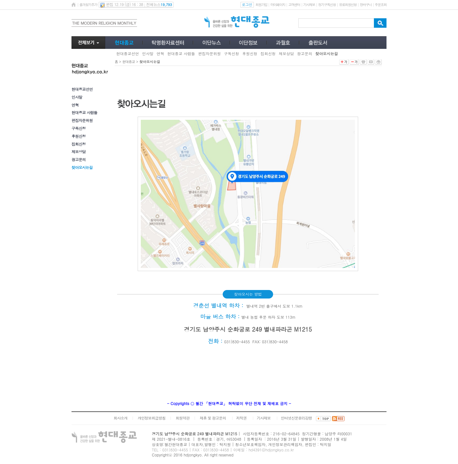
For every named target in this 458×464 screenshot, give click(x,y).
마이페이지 (277, 4)
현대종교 (128, 61)
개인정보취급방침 (151, 417)
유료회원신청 (348, 4)
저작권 (241, 417)
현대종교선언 (82, 89)
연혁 (75, 104)
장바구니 (365, 4)
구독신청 (79, 128)
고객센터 (294, 4)
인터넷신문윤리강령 (296, 417)
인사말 (77, 97)
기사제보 (309, 4)
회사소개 (120, 417)
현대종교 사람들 (84, 112)
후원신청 (79, 136)
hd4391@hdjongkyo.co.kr (271, 449)
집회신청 (79, 144)
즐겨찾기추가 (88, 4)
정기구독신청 (327, 4)
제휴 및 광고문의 (213, 417)
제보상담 (79, 151)
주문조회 (380, 4)
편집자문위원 (82, 120)
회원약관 (182, 417)
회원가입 (261, 4)
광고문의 (79, 159)
